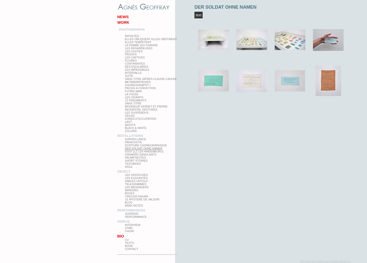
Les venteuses (136, 174)
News (123, 17)
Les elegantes (136, 178)
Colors (131, 131)
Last (128, 121)
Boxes (130, 193)
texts (129, 242)
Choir (129, 231)
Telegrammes (135, 184)
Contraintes (135, 63)
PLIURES (131, 60)
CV (127, 239)
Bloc (129, 202)
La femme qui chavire (141, 45)
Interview (132, 224)
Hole (129, 166)
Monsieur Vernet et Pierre (146, 106)
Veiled (130, 115)
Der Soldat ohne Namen (143, 148)
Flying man (133, 91)
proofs (131, 54)
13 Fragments (135, 100)
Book (129, 245)
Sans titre (133, 103)
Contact (131, 248)
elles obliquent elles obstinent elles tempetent (151, 41)
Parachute (133, 142)
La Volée (131, 94)
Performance (136, 216)
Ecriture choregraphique (146, 145)
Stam (129, 228)
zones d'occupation (140, 118)
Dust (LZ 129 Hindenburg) (144, 151)
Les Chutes (133, 51)
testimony (133, 163)
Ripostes (132, 36)
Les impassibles (137, 69)
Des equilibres (136, 66)
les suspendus (136, 112)
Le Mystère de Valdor (142, 199)
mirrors (131, 190)
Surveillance (135, 139)
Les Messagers (137, 187)
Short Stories (136, 160)
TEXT (199, 15)
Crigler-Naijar (136, 196)
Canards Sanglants (140, 154)
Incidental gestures (141, 109)
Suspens (131, 213)
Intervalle (133, 72)
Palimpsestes (135, 157)
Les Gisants (134, 97)
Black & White (136, 127)
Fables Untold (136, 181)
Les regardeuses (138, 48)
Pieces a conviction (140, 88)
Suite (129, 75)
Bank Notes (134, 205)
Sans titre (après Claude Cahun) (150, 78)
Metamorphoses (138, 81)
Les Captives (135, 57)
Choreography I (138, 85)
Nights (130, 124)
